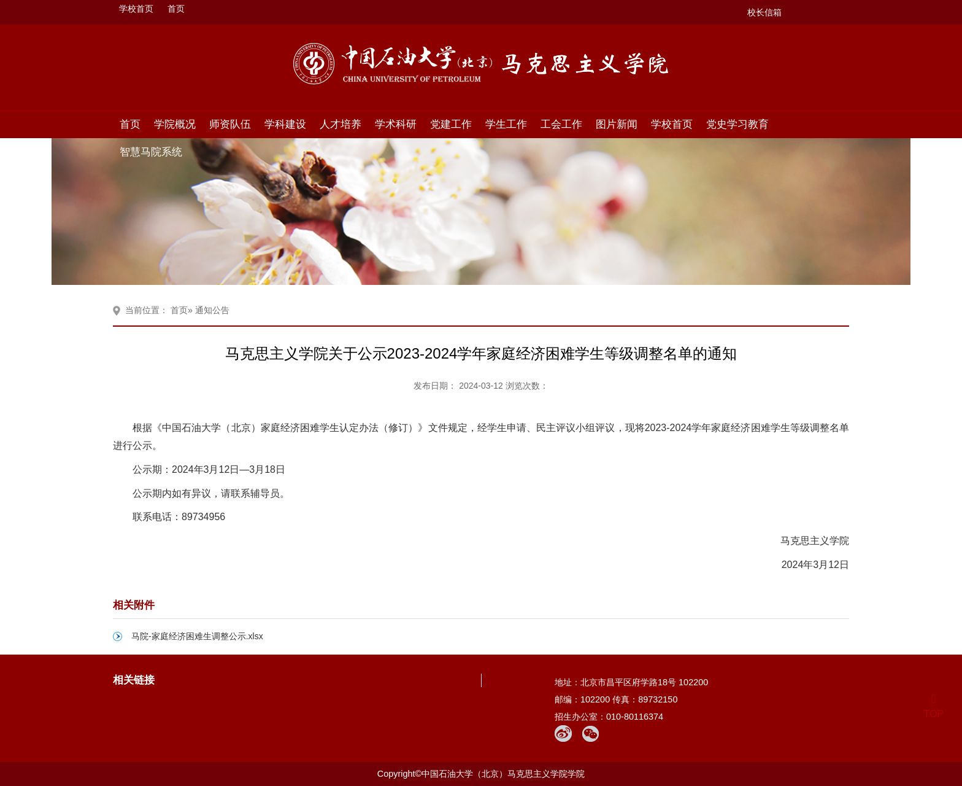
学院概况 (175, 124)
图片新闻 (616, 124)
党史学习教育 (737, 124)
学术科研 (396, 124)
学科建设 (285, 124)
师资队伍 (230, 124)
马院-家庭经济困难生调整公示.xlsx (197, 636)
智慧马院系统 (151, 151)
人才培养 (340, 124)
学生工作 (506, 124)
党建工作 (451, 124)
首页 (176, 9)
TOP (933, 706)
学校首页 (136, 9)
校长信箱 (764, 12)
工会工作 (561, 124)
